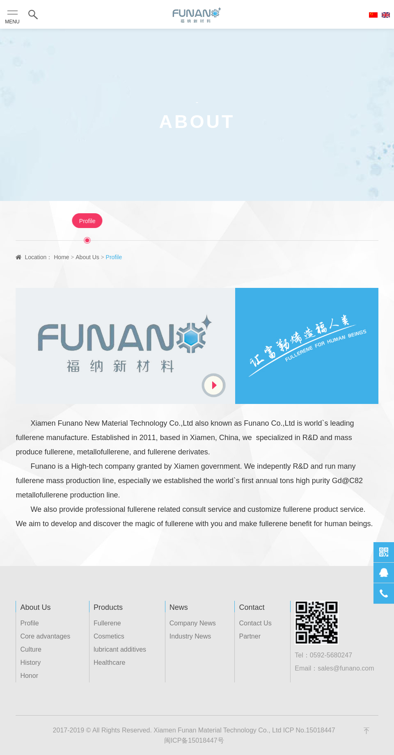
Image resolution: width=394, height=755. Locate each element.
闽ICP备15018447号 (194, 740)
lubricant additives (120, 649)
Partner (249, 636)
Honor (288, 221)
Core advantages (157, 221)
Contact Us (255, 623)
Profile (104, 221)
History (250, 221)
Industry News (190, 636)
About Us (87, 257)
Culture (210, 221)
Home (61, 257)
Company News (193, 623)
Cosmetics (109, 636)
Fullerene (107, 623)
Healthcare (109, 662)
